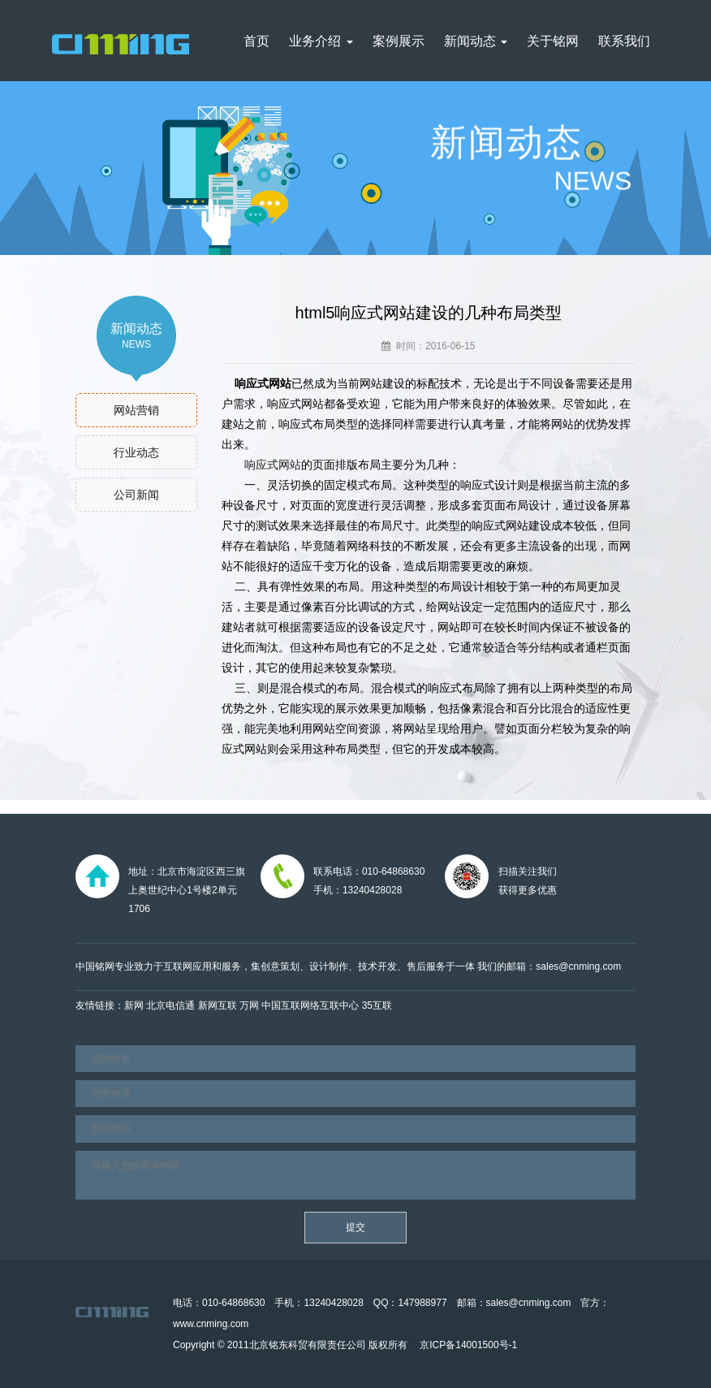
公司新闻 (136, 494)
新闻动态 (475, 41)
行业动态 (136, 452)
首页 (256, 41)
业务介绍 (320, 41)
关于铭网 (553, 41)
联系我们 (624, 41)
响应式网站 (272, 464)
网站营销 (136, 410)
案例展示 (398, 41)
